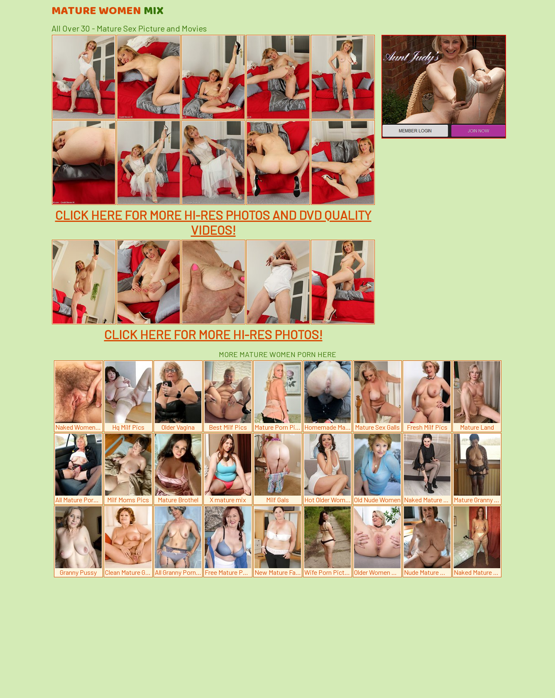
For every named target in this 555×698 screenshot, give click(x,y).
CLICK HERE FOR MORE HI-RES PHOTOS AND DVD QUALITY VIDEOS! (213, 222)
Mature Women (107, 11)
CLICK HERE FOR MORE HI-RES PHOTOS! (213, 334)
